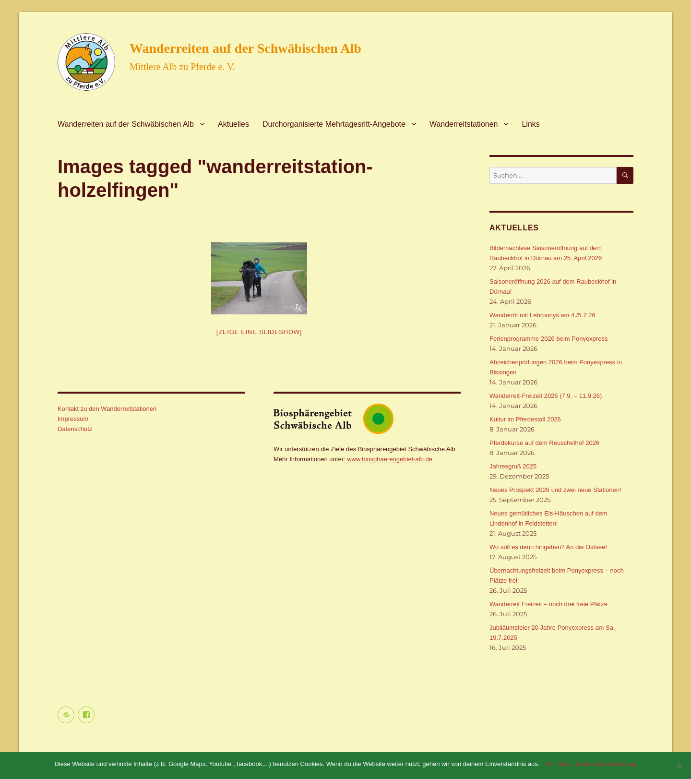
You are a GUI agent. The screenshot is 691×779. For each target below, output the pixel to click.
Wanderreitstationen (463, 124)
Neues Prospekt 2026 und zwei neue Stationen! (555, 489)
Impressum (73, 418)
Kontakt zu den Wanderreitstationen (107, 408)
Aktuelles (233, 124)
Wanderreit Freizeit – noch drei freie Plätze (548, 604)
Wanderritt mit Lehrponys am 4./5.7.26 (542, 315)
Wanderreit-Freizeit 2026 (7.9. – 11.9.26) (545, 395)
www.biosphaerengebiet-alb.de (389, 459)
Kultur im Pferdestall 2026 (525, 419)
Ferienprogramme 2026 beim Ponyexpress (548, 338)
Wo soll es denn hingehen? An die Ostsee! (548, 547)
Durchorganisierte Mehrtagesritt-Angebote (333, 124)
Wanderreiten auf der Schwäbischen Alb (245, 48)
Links (530, 124)
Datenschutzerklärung (606, 763)
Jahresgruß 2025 (512, 466)
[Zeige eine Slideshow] (259, 332)
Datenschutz (75, 428)
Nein (564, 763)
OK (548, 763)
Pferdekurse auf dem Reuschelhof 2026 (544, 442)
